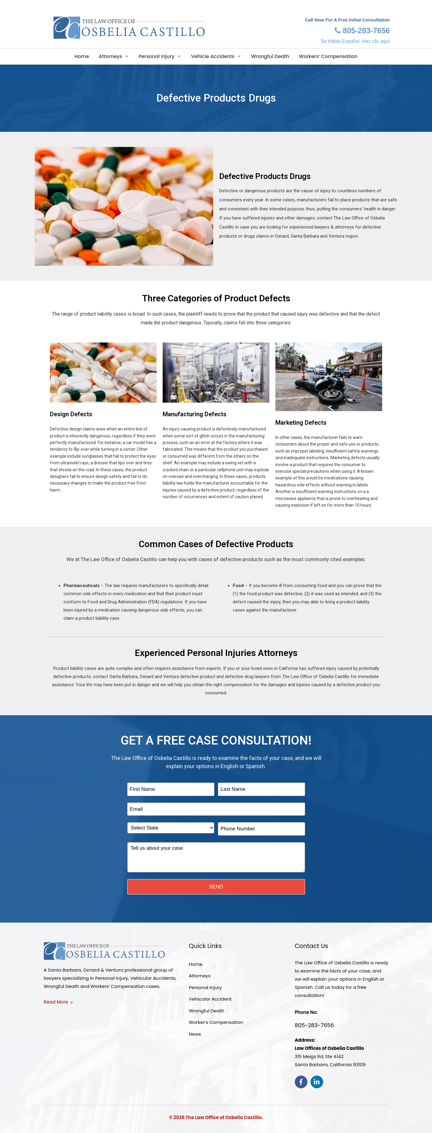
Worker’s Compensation (216, 1022)
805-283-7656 (362, 30)
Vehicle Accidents (216, 56)
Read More (56, 1002)
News (195, 1034)
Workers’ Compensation (328, 56)
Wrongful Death (270, 56)
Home (81, 56)
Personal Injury (160, 56)
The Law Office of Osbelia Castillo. (224, 1117)
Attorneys (114, 56)
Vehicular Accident (210, 999)
